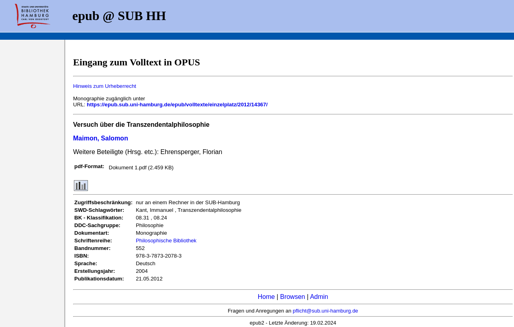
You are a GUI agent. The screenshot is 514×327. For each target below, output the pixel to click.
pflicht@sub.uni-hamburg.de (325, 311)
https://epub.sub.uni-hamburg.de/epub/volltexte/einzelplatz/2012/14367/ (177, 105)
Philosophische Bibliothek (166, 241)
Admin (319, 296)
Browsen (292, 296)
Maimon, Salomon (100, 138)
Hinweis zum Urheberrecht (104, 86)
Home (266, 296)
